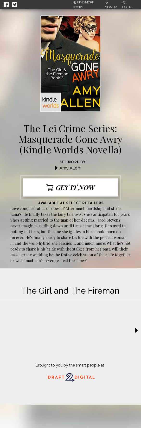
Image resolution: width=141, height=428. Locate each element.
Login (127, 5)
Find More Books (83, 4)
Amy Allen (69, 167)
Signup (111, 5)
